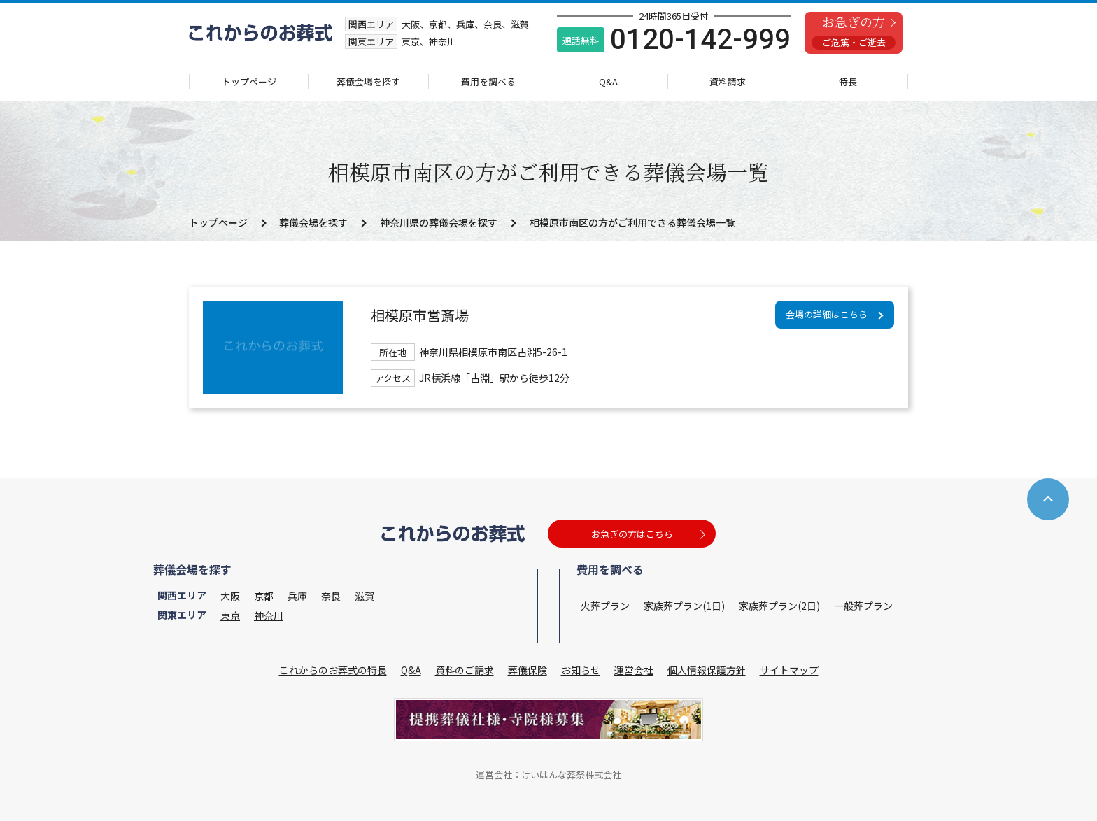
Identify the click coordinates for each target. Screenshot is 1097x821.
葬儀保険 (527, 670)
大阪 (230, 596)
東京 (230, 615)
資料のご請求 (464, 670)
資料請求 (727, 81)
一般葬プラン (863, 606)
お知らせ (580, 670)
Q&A (608, 81)
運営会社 (633, 670)
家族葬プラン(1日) (684, 606)
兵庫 (297, 596)
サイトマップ (789, 670)
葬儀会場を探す (368, 81)
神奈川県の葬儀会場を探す (438, 222)
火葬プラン (605, 606)
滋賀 (364, 596)
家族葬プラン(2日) (779, 606)
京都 (264, 596)
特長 (848, 81)
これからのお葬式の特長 (333, 670)
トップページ (249, 81)
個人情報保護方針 (706, 670)
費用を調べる (488, 81)
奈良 (331, 596)
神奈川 (268, 615)
